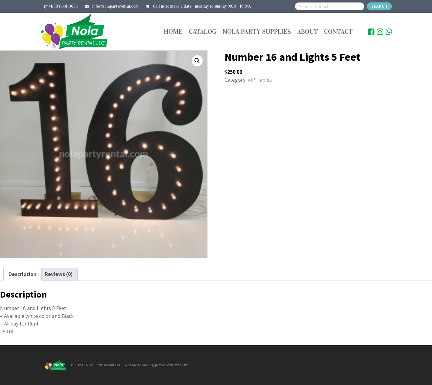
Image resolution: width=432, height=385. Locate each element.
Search (379, 6)
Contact (338, 31)
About (307, 31)
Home (173, 31)
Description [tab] (22, 274)
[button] (197, 60)
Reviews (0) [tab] (59, 274)
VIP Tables (260, 80)
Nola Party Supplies (257, 31)
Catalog (203, 31)
